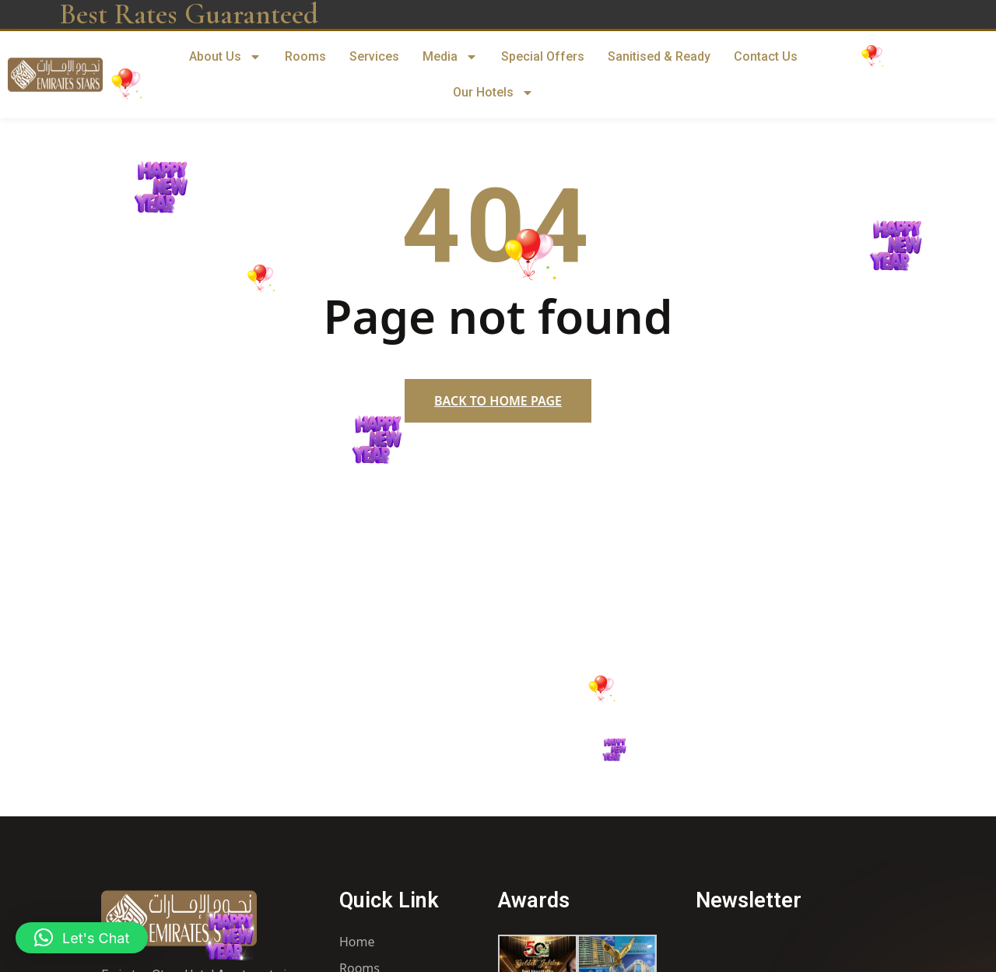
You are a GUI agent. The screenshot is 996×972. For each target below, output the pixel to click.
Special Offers (542, 56)
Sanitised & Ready (659, 56)
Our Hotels (493, 93)
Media (450, 57)
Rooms (305, 56)
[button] (82, 937)
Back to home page (498, 400)
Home (357, 941)
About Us (225, 57)
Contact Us (766, 56)
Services (374, 56)
